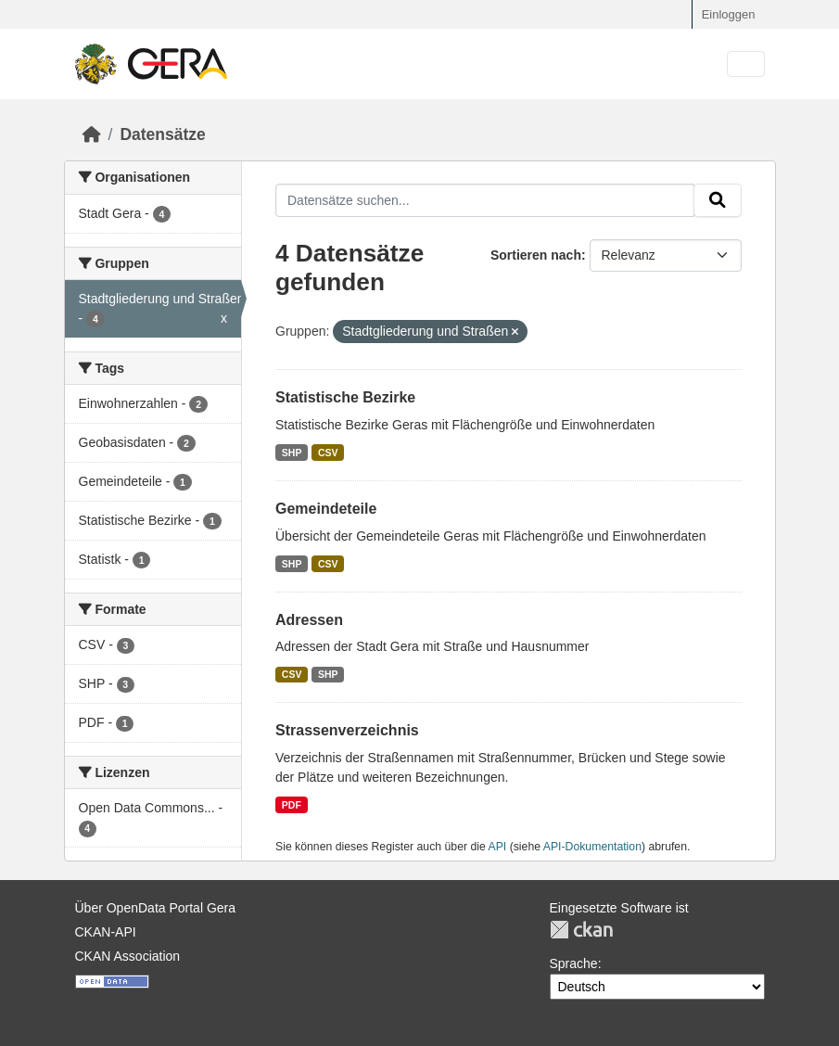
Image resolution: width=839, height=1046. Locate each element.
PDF (291, 804)
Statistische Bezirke (345, 397)
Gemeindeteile (325, 509)
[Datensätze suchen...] (484, 200)
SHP (292, 452)
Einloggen (729, 14)
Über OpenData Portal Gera (155, 907)
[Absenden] (717, 200)
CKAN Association (128, 956)
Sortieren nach (535, 255)
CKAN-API (105, 932)
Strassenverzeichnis (347, 730)
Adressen (309, 620)
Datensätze (162, 134)
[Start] (92, 134)
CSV (328, 452)
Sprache (574, 963)
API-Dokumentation (592, 846)
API (498, 846)
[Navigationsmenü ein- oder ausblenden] (746, 64)
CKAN (581, 929)
